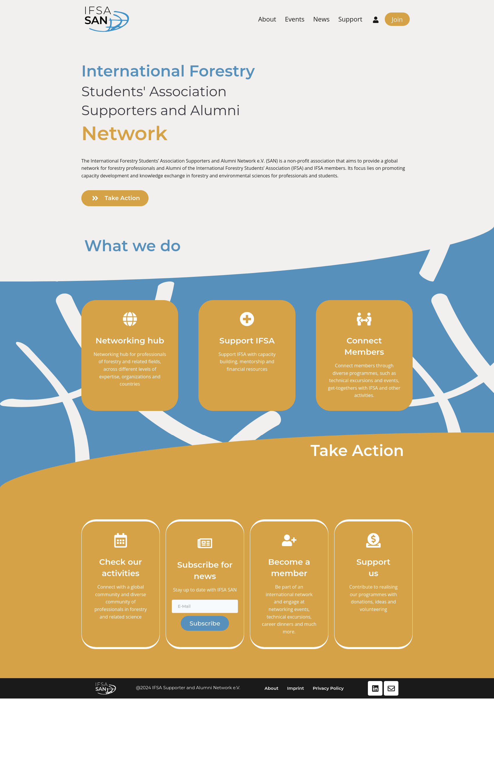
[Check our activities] (120, 540)
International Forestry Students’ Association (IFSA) (249, 168)
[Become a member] (289, 540)
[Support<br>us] (373, 540)
